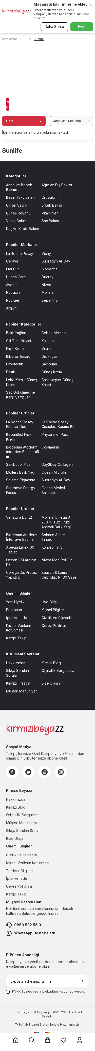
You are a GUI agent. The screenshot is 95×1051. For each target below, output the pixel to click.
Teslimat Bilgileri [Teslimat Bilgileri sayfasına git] (19, 871)
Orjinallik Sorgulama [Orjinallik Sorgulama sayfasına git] (58, 670)
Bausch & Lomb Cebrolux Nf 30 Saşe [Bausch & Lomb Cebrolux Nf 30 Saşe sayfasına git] (59, 574)
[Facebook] (12, 772)
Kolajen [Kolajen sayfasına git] (48, 340)
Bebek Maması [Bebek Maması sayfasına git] (54, 333)
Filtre (24, 121)
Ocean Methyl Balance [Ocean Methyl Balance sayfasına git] (53, 490)
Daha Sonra (54, 26)
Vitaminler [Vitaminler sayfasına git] (50, 213)
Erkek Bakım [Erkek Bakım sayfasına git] (52, 205)
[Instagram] (61, 772)
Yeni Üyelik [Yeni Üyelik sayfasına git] (15, 602)
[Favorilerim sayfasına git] (63, 1040)
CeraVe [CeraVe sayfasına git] (12, 261)
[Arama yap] (31, 1040)
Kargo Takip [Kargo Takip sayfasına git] (16, 638)
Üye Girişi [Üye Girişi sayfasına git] (49, 602)
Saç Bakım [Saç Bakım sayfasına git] (50, 221)
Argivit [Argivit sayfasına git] (11, 308)
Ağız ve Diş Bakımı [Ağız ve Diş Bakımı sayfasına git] (57, 185)
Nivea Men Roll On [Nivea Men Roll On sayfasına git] (57, 560)
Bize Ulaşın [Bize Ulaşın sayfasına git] (51, 683)
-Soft (20, 1024)
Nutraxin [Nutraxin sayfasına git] (13, 292)
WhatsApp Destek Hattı (30, 933)
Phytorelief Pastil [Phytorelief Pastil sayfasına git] (55, 434)
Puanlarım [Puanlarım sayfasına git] (14, 610)
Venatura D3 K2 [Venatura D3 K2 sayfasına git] (19, 517)
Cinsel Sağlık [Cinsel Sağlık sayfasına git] (16, 205)
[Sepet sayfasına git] (47, 1040)
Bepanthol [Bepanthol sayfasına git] (50, 300)
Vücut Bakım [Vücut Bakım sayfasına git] (16, 221)
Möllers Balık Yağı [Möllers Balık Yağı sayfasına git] (20, 472)
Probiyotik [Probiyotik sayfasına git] (14, 364)
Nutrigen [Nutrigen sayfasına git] (13, 300)
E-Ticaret (32, 1024)
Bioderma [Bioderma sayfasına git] (50, 269)
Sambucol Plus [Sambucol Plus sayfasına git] (18, 464)
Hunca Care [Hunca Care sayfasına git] (16, 277)
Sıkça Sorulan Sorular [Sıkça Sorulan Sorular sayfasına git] (17, 672)
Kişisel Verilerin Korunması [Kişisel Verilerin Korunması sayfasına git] (18, 627)
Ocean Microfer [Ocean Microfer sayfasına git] (55, 472)
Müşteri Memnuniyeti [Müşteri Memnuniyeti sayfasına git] (23, 823)
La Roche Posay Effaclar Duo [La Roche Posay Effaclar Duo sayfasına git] (19, 424)
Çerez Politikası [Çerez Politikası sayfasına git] (54, 625)
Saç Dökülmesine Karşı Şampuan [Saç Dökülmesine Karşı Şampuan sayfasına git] (20, 394)
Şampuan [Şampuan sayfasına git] (49, 364)
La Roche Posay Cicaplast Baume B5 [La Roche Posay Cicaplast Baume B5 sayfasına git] (58, 424)
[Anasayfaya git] (15, 1040)
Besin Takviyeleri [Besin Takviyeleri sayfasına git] (20, 197)
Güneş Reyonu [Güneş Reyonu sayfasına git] (18, 213)
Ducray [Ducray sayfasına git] (47, 277)
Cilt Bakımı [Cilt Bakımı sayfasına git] (50, 197)
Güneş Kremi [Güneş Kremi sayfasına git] (52, 372)
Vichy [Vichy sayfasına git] (46, 253)
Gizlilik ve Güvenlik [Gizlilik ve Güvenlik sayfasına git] (57, 617)
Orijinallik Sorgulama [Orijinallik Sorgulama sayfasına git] (23, 815)
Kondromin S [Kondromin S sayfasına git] (52, 547)
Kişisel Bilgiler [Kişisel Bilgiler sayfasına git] (53, 610)
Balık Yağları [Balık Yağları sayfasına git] (16, 333)
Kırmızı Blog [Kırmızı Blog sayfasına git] (51, 663)
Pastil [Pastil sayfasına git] (10, 372)
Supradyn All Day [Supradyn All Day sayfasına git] (56, 261)
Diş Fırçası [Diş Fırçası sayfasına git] (50, 356)
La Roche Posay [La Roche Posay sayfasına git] (19, 253)
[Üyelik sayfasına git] (79, 1040)
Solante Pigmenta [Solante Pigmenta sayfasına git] (20, 480)
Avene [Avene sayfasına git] (11, 285)
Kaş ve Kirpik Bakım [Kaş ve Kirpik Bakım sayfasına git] (22, 228)
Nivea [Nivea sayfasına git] (46, 285)
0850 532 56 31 (24, 925)
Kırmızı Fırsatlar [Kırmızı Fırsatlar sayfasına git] (18, 683)
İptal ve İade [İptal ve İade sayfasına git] (16, 617)
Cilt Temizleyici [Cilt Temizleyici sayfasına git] (18, 340)
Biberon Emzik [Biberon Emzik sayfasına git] (18, 356)
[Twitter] (28, 772)
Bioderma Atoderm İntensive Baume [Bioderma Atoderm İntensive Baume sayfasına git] (21, 537)
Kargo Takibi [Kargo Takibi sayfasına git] (16, 894)
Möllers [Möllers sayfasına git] (48, 292)
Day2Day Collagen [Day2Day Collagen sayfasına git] (57, 464)
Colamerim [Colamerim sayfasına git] (50, 447)
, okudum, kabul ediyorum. (45, 991)
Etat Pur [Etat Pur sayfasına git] (12, 269)
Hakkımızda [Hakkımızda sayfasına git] (15, 663)
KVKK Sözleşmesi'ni (27, 991)
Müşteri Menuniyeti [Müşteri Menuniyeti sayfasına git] (21, 691)
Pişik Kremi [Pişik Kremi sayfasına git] (15, 348)
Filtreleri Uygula (7, 104)
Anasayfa (9, 39)
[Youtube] (45, 772)
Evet (81, 26)
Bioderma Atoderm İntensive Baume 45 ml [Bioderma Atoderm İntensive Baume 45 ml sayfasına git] (22, 452)
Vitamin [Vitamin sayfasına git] (47, 348)
